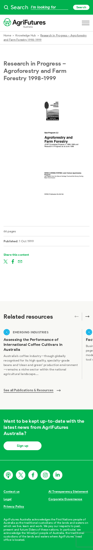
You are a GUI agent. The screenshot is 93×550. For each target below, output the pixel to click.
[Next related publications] (85, 316)
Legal (8, 499)
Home (7, 35)
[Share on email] (20, 261)
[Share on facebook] (13, 261)
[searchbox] (46, 7)
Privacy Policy (14, 506)
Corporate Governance (65, 499)
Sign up (22, 446)
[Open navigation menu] (85, 23)
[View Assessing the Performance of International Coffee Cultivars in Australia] (41, 354)
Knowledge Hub (25, 35)
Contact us (11, 491)
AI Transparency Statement (68, 491)
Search (81, 7)
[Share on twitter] (6, 261)
